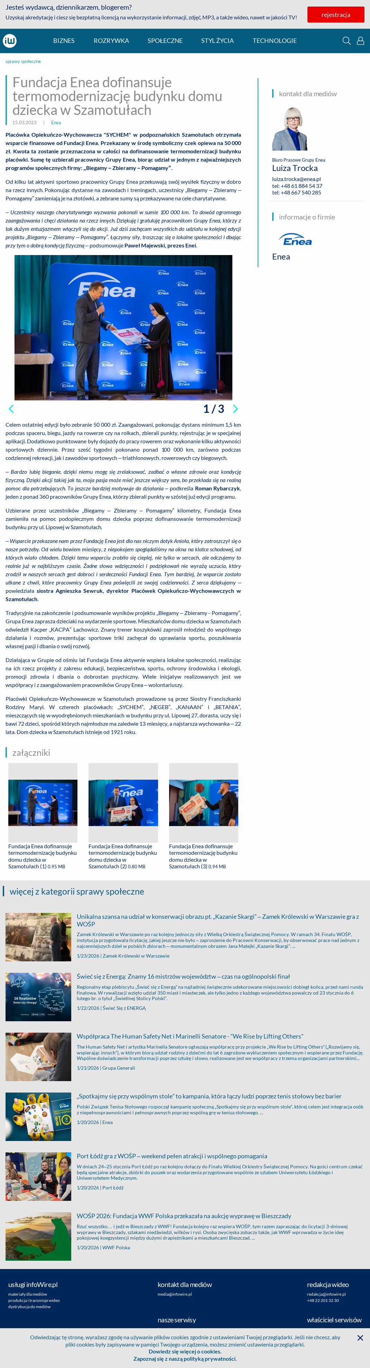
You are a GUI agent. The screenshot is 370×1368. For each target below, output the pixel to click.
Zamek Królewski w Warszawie (136, 956)
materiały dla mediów (27, 1294)
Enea (56, 122)
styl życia (217, 40)
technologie (275, 40)
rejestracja (336, 14)
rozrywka (111, 40)
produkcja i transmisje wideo (34, 1300)
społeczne (165, 40)
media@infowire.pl (175, 1294)
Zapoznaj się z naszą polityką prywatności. (185, 1358)
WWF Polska (116, 1247)
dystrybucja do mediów (29, 1306)
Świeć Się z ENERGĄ (124, 1008)
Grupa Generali (118, 1068)
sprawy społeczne (23, 61)
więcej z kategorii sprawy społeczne (77, 891)
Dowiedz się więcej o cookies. (185, 1351)
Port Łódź (112, 1187)
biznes (64, 40)
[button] (347, 41)
